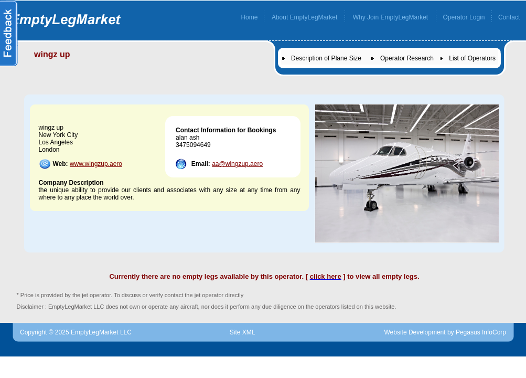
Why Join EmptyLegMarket (390, 17)
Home (249, 17)
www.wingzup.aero (96, 163)
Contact (509, 17)
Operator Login (464, 17)
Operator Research (407, 58)
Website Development (414, 332)
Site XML (242, 332)
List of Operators (472, 58)
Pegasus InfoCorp (481, 332)
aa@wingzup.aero (237, 163)
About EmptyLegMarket (304, 17)
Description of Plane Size (326, 58)
